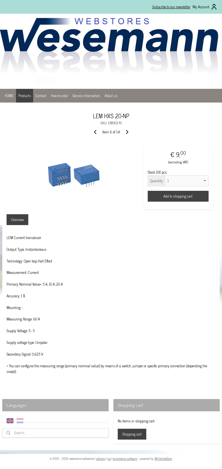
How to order (59, 96)
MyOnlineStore (163, 458)
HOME (9, 96)
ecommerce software (125, 458)
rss (109, 458)
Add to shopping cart (178, 196)
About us (111, 96)
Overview (17, 220)
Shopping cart (132, 434)
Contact (40, 96)
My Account (205, 6)
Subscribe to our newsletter (171, 7)
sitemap (100, 458)
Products (24, 96)
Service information (86, 96)
